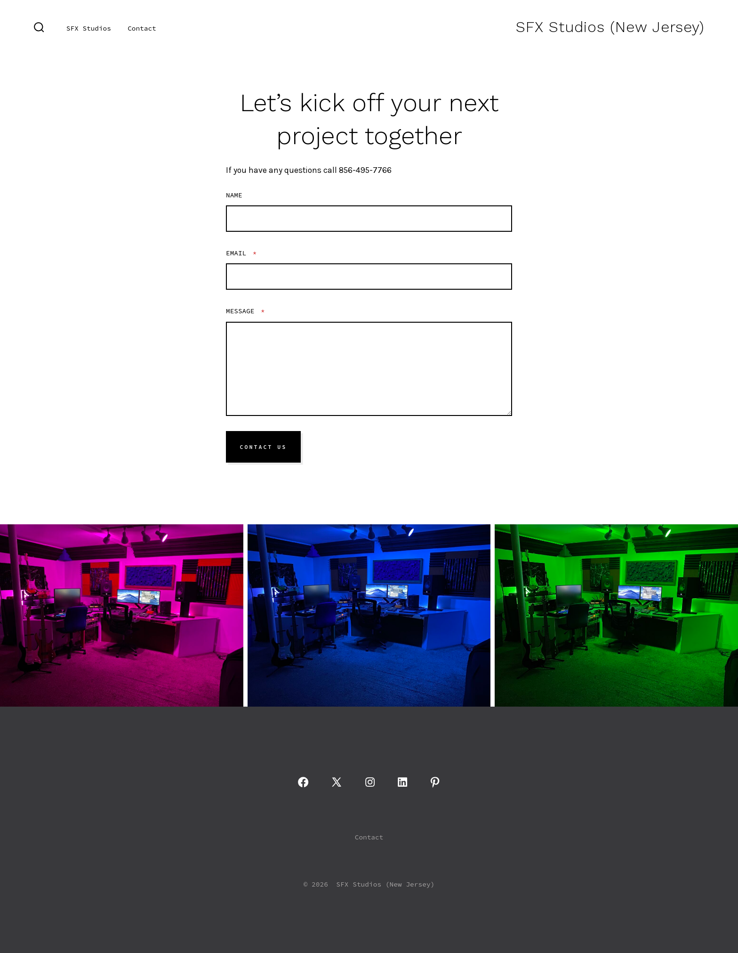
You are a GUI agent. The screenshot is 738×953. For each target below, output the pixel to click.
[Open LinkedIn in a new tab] (402, 782)
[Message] (369, 369)
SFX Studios (88, 28)
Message (245, 311)
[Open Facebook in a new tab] (303, 782)
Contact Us (263, 447)
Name (234, 195)
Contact (142, 28)
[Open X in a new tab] (336, 782)
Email (241, 253)
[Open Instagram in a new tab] (370, 782)
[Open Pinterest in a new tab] (435, 782)
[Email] (369, 276)
